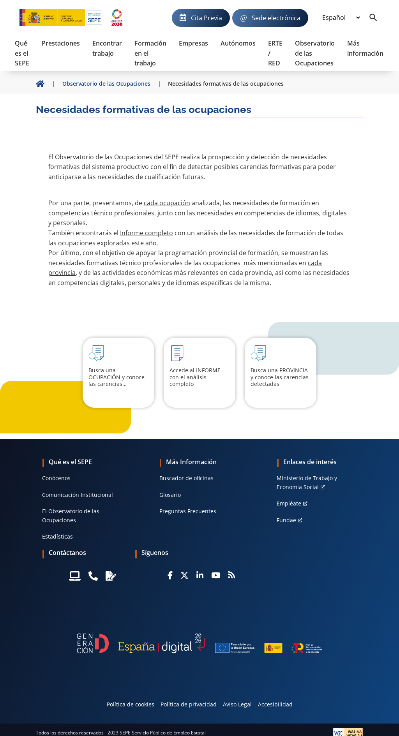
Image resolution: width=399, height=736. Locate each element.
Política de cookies (130, 704)
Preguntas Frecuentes (187, 511)
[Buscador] (373, 18)
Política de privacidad (189, 704)
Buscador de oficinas (186, 478)
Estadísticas (57, 536)
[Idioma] (341, 18)
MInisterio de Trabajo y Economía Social (307, 482)
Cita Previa (206, 18)
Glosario (170, 494)
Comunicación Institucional (77, 494)
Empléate (289, 503)
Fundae (286, 520)
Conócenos (56, 478)
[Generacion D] (199, 643)
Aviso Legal (237, 704)
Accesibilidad (275, 704)
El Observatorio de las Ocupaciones (70, 515)
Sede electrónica (276, 18)
